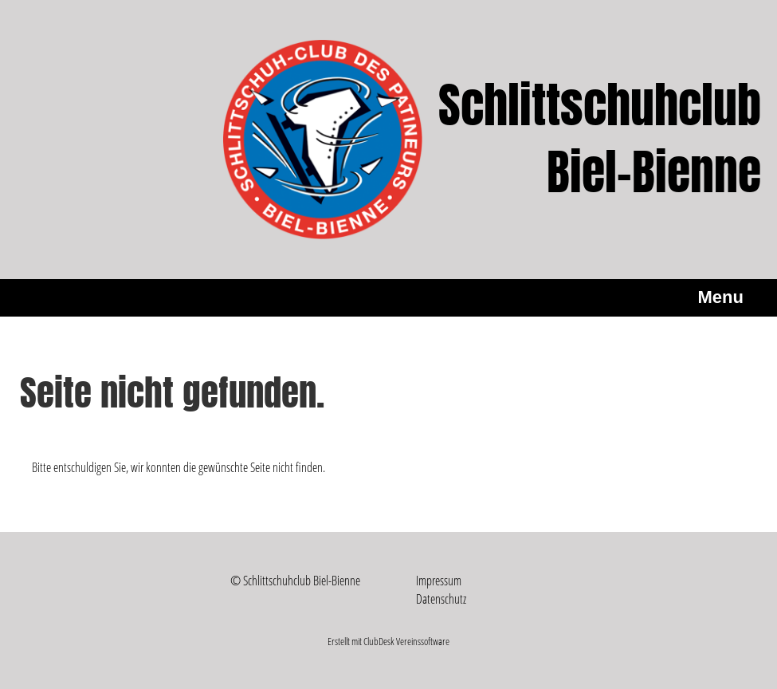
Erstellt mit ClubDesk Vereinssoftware (388, 641)
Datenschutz (441, 599)
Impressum (438, 580)
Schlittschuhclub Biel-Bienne (599, 140)
